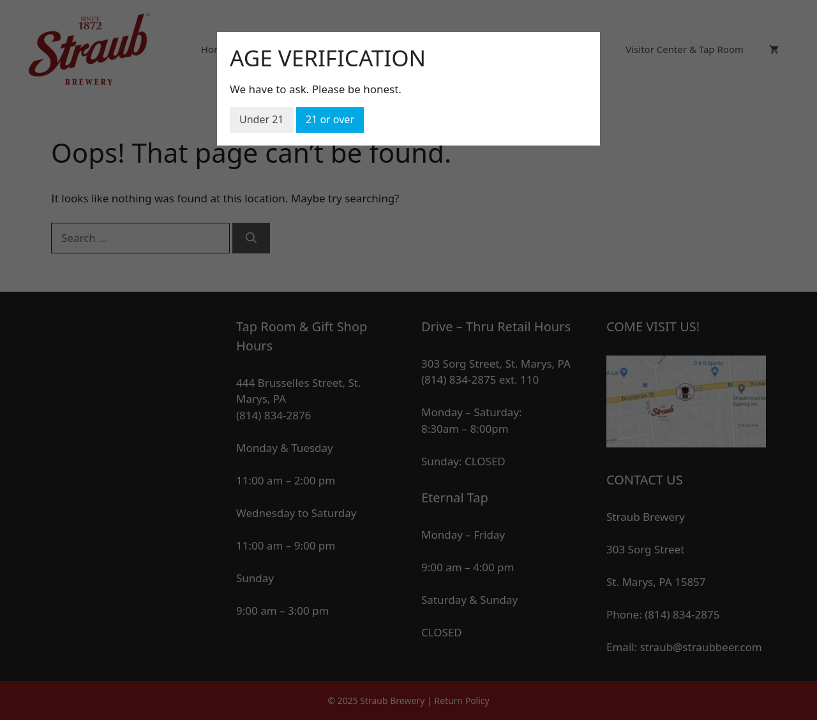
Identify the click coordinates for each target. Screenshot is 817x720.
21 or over (330, 119)
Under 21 (261, 119)
